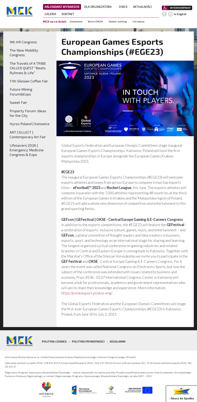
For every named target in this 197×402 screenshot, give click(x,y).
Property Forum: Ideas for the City (28, 113)
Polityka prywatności (88, 341)
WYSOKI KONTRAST (180, 7)
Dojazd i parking (118, 21)
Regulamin (117, 341)
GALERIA (51, 14)
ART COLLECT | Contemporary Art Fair (28, 134)
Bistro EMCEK (95, 21)
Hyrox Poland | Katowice (29, 124)
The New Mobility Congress (24, 52)
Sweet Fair (18, 102)
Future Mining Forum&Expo (21, 91)
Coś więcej (138, 21)
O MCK (124, 6)
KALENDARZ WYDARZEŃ (62, 6)
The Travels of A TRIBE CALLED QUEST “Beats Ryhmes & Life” (28, 68)
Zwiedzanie (76, 21)
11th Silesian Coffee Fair (29, 81)
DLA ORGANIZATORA (99, 6)
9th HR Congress (23, 42)
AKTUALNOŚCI (142, 6)
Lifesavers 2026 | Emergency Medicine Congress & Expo (27, 150)
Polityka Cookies (54, 341)
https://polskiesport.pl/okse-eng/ (86, 293)
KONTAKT (69, 14)
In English (180, 14)
